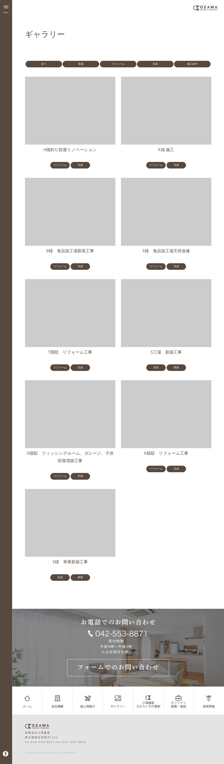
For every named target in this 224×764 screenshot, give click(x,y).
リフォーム (118, 64)
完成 (155, 64)
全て (43, 64)
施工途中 (192, 64)
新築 (80, 64)
